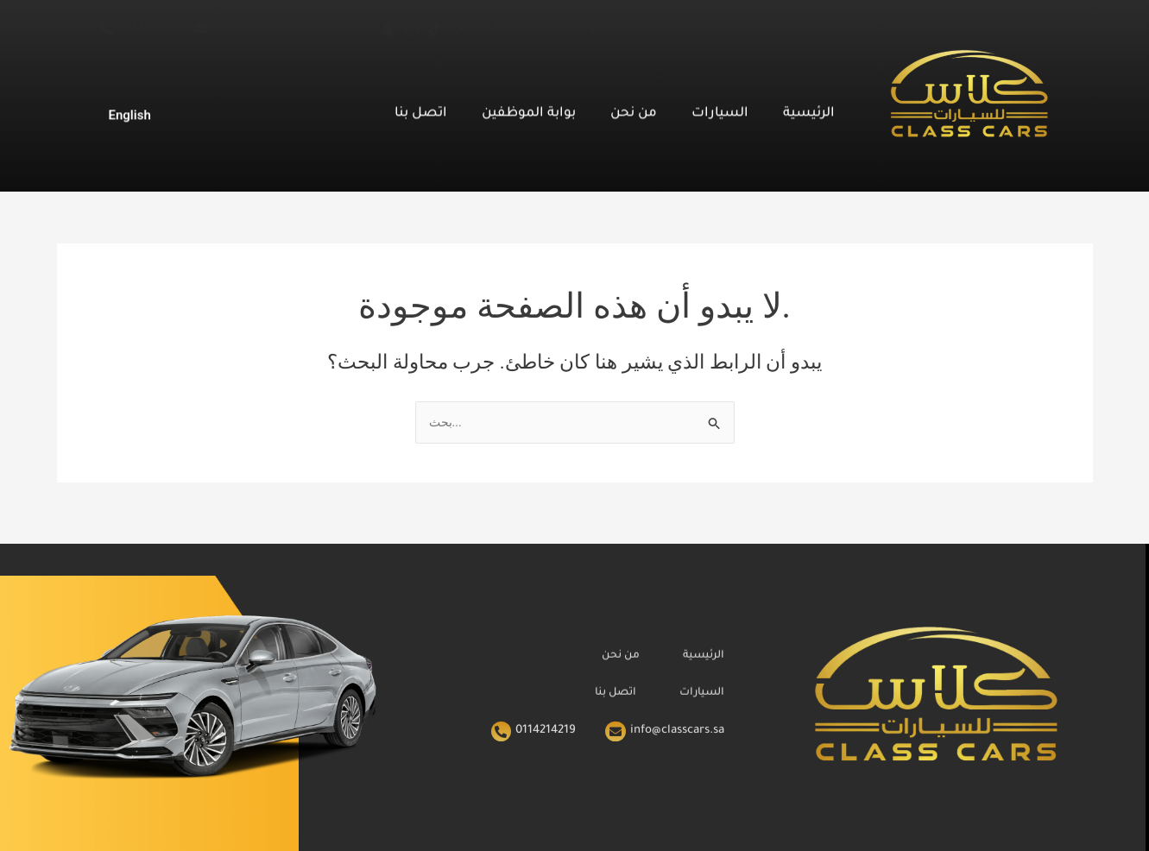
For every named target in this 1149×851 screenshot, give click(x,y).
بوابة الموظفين (529, 108)
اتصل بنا (421, 108)
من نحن (633, 108)
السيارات (719, 108)
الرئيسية (809, 108)
